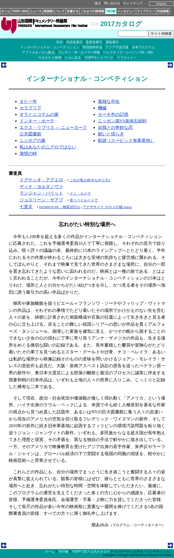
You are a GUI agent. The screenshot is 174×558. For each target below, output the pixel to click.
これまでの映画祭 (92, 11)
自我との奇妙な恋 (115, 127)
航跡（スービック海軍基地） (126, 140)
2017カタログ (121, 23)
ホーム (5, 11)
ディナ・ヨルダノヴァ (41, 186)
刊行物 (110, 11)
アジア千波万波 (116, 47)
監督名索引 (94, 42)
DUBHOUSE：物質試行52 (59, 207)
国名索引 (112, 42)
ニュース (36, 11)
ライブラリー (146, 11)
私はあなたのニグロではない (48, 147)
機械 (102, 108)
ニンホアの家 (33, 140)
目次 (59, 42)
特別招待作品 (92, 47)
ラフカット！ (126, 57)
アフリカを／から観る (38, 52)
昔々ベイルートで (84, 200)
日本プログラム (143, 47)
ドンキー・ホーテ (37, 121)
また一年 (28, 101)
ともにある (73, 57)
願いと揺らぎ (111, 134)
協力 (98, 3)
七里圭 (26, 206)
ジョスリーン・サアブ (41, 200)
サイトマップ (132, 3)
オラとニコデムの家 (39, 114)
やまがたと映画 (50, 57)
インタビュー (126, 11)
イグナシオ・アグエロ (41, 179)
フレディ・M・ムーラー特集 (79, 52)
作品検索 (163, 11)
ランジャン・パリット (41, 193)
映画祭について (54, 11)
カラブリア (30, 108)
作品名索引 (74, 42)
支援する (73, 11)
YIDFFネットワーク (99, 57)
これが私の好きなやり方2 (90, 180)
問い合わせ (112, 3)
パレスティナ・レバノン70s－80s (128, 52)
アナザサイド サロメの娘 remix (107, 207)
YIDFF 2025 (20, 11)
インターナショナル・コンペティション (49, 47)
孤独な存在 (109, 101)
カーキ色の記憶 (113, 114)
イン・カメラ (80, 193)
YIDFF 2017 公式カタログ (91, 551)
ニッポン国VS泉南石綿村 (122, 121)
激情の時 (28, 153)
